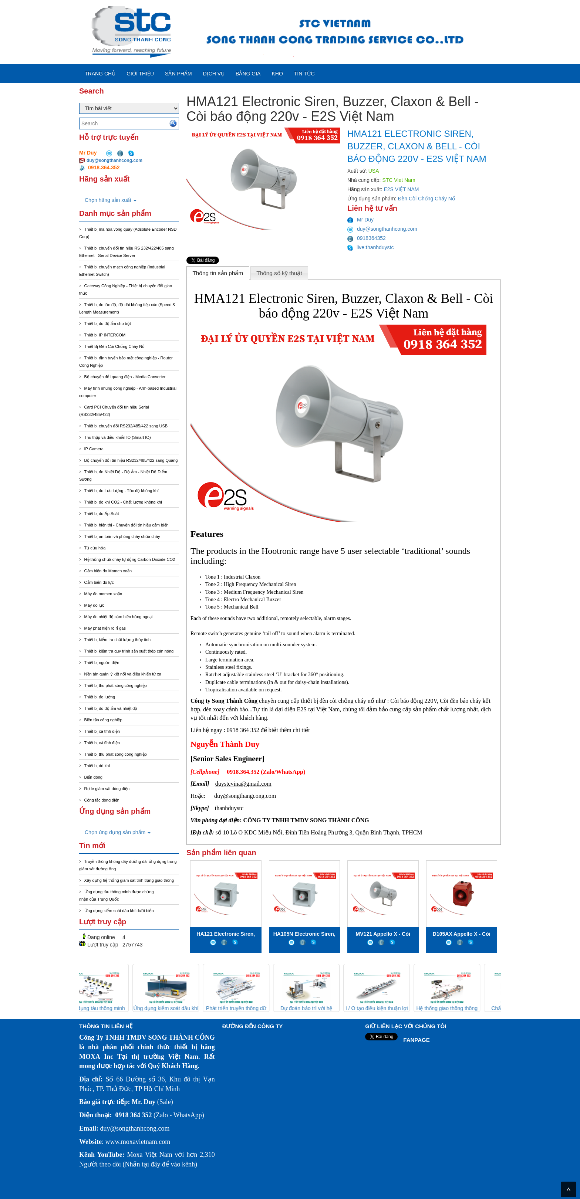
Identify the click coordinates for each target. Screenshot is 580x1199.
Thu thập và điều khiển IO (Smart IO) (117, 437)
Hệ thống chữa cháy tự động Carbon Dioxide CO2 (129, 559)
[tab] (217, 273)
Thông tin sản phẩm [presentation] (217, 273)
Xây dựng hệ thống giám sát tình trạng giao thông (129, 880)
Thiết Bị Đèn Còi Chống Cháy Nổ (114, 346)
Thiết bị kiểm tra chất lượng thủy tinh (117, 639)
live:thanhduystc (370, 247)
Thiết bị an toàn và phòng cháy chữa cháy (122, 536)
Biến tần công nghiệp (103, 720)
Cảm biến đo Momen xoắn (108, 571)
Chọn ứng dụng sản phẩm (118, 832)
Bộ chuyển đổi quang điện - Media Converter (125, 377)
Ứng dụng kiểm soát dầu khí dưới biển (119, 910)
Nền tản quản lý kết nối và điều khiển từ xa (122, 674)
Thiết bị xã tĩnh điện (102, 731)
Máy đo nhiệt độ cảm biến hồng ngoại (118, 616)
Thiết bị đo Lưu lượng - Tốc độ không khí (121, 490)
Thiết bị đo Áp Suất (101, 513)
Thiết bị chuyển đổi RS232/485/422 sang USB (126, 426)
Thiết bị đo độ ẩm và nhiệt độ (111, 708)
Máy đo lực (94, 605)
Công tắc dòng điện (101, 800)
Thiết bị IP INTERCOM (104, 335)
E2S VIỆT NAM (401, 189)
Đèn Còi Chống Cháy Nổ (426, 198)
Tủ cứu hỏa (95, 548)
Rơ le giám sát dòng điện (106, 788)
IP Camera (94, 449)
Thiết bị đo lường (99, 697)
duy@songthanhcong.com (114, 160)
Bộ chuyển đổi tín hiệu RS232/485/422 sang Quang (131, 460)
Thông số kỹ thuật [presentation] (279, 273)
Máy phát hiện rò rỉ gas (105, 628)
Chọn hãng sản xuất (110, 200)
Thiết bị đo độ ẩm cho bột (107, 323)
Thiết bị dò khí (97, 765)
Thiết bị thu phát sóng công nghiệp (115, 685)
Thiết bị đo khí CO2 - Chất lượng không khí (123, 502)
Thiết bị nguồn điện (101, 662)
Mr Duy (360, 220)
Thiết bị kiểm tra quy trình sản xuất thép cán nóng (129, 651)
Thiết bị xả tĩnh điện (102, 743)
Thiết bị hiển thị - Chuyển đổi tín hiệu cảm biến (126, 525)
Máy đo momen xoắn (103, 594)
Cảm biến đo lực (99, 582)
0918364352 (366, 238)
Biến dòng (93, 777)
